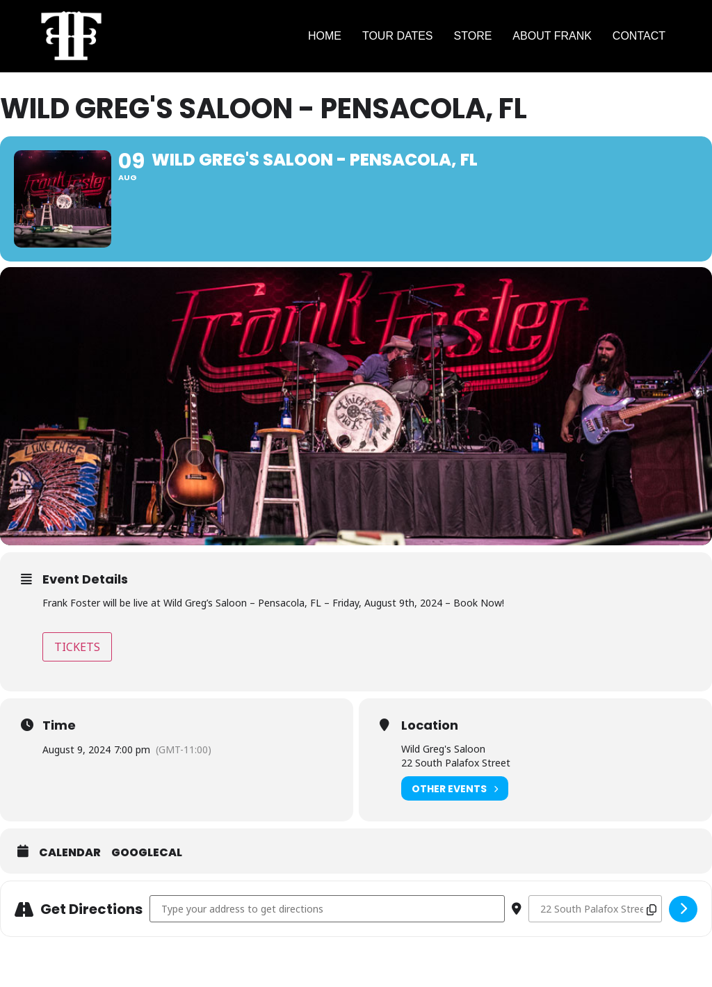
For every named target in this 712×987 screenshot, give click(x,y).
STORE (473, 36)
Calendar (70, 853)
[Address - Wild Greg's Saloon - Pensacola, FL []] (327, 908)
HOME (324, 36)
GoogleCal (146, 853)
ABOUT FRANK (552, 36)
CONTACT (639, 36)
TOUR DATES (397, 36)
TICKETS (77, 647)
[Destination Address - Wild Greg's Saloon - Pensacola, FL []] (595, 908)
